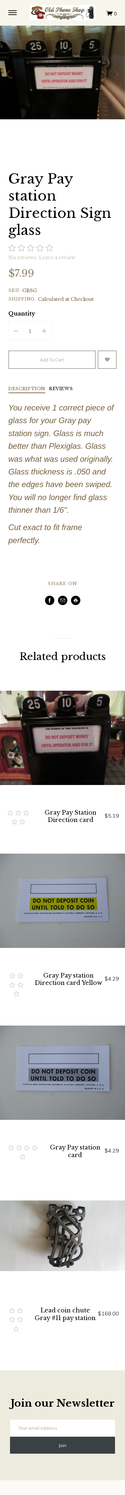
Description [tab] (26, 388)
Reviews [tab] (61, 388)
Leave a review (57, 258)
